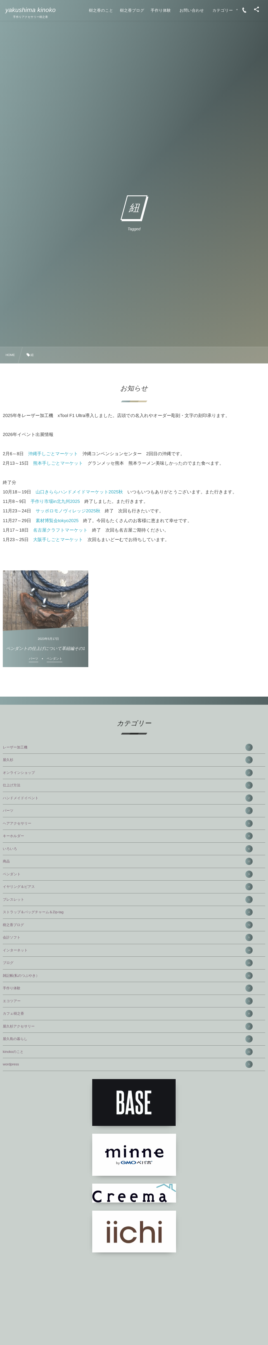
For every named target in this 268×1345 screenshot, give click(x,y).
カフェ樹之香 (128, 1013)
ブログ (128, 962)
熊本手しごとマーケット (58, 463)
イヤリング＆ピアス (128, 886)
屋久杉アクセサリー (128, 1026)
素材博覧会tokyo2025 (57, 520)
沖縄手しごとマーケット (53, 454)
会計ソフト (128, 937)
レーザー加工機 (128, 747)
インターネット (128, 950)
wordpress (128, 1064)
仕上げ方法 (128, 785)
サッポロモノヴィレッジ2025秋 (67, 511)
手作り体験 (128, 988)
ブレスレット (128, 899)
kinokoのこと (128, 1051)
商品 (128, 861)
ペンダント (128, 874)
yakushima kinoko (30, 10)
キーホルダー (128, 836)
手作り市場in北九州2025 (55, 501)
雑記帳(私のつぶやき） (128, 975)
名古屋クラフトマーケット (60, 530)
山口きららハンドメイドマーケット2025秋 (79, 492)
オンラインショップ (128, 772)
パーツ (128, 810)
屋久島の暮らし (128, 1039)
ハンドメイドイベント (128, 798)
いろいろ (128, 848)
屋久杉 (128, 760)
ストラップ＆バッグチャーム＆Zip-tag (128, 912)
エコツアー (128, 1001)
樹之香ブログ (128, 925)
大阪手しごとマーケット (58, 539)
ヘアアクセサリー (128, 823)
